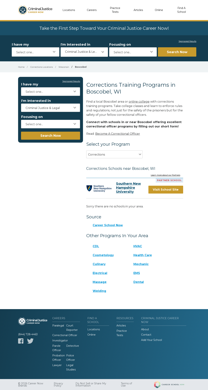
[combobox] (35, 51)
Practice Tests (115, 10)
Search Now (177, 52)
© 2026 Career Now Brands (30, 384)
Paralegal (58, 325)
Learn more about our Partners (165, 175)
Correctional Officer (64, 335)
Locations (69, 10)
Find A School (181, 10)
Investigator (60, 340)
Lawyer (57, 365)
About (145, 329)
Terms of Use (126, 384)
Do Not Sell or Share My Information (90, 384)
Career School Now (108, 225)
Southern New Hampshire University (128, 188)
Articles (138, 10)
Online (159, 10)
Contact (146, 334)
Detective (72, 345)
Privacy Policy (58, 384)
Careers (92, 10)
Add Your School (151, 340)
